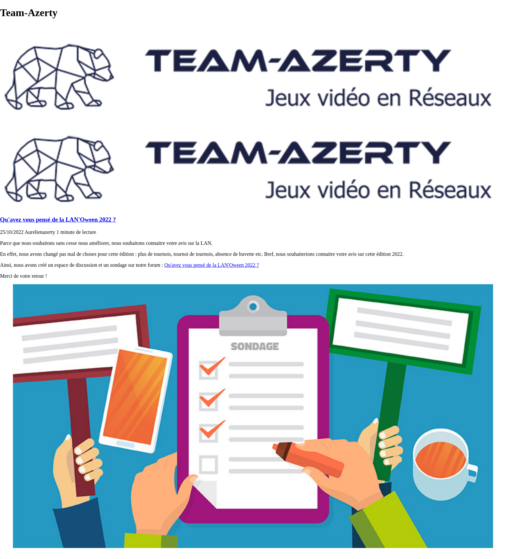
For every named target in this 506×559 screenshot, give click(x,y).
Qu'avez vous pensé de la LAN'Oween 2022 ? (58, 219)
